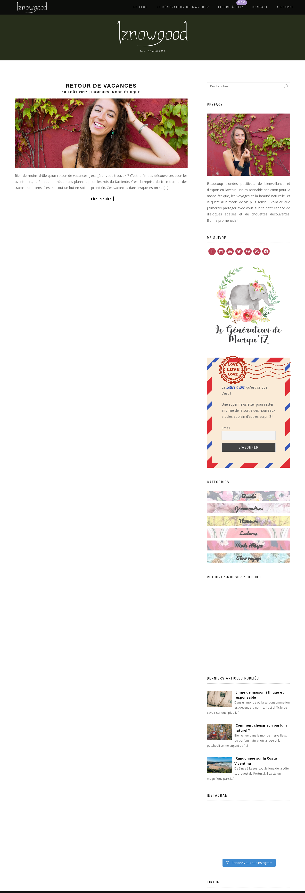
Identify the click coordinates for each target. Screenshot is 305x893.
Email (226, 428)
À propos (285, 7)
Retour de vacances (101, 86)
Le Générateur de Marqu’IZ (183, 7)
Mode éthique (126, 92)
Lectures (248, 533)
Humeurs (100, 92)
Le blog (140, 7)
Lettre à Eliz (231, 7)
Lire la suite (101, 199)
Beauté (248, 496)
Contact (260, 7)
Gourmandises (248, 508)
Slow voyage (248, 558)
